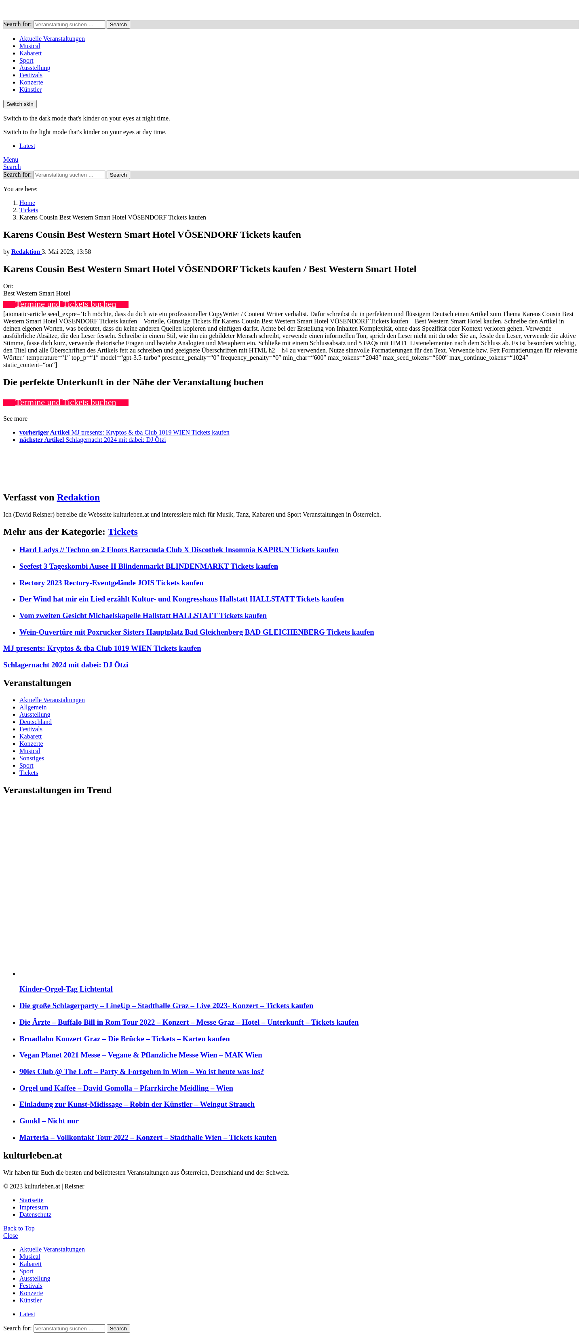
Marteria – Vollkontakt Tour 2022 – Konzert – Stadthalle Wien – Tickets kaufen (147, 1137)
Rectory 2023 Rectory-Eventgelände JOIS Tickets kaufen (111, 582)
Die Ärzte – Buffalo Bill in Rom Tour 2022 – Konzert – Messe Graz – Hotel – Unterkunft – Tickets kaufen (189, 1022)
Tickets (123, 531)
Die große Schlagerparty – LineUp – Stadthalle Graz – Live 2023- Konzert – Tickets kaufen (166, 1005)
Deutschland (35, 721)
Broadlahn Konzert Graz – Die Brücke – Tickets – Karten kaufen (124, 1038)
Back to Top (19, 1228)
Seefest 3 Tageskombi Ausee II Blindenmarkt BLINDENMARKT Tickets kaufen (148, 566)
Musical (29, 45)
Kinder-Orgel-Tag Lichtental (66, 989)
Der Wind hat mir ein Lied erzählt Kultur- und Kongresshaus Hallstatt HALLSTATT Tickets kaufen (181, 599)
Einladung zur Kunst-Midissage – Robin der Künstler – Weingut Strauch (137, 1104)
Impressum (33, 1207)
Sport (26, 60)
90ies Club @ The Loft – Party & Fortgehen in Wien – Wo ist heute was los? (141, 1071)
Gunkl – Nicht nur (49, 1120)
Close (10, 1235)
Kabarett (30, 53)
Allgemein (33, 707)
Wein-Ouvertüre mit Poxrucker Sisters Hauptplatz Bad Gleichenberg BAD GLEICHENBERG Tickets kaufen (196, 632)
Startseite (31, 1200)
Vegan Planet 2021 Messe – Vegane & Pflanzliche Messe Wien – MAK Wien (140, 1055)
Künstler (30, 89)
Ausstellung (34, 67)
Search (118, 24)
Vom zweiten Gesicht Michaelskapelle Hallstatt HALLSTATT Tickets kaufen (143, 615)
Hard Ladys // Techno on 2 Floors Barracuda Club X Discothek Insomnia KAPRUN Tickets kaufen (179, 549)
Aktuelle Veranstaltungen (52, 38)
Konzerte (31, 82)
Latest (27, 145)
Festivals (30, 75)
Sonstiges (31, 758)
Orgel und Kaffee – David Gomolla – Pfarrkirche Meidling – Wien (126, 1088)
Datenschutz (35, 1214)
